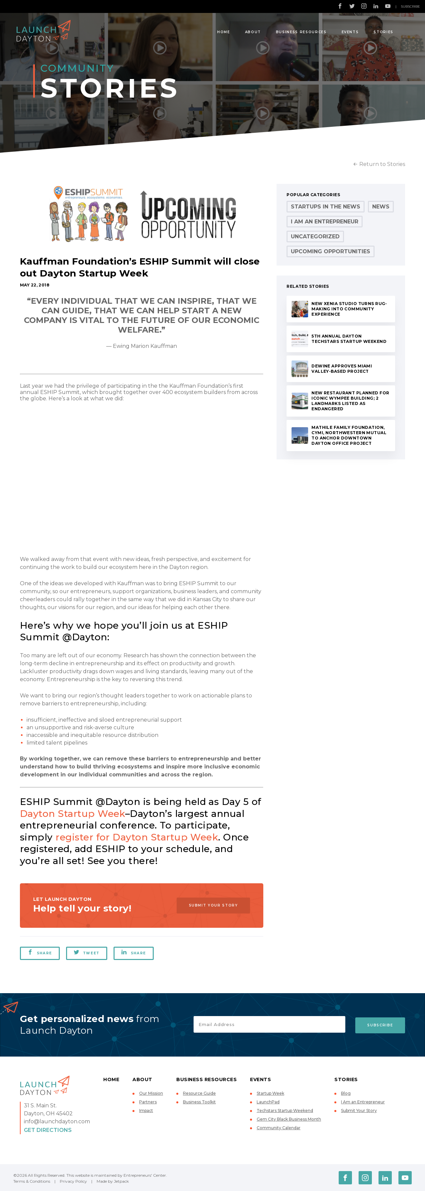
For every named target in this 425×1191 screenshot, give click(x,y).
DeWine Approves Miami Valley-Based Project (341, 368)
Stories (383, 32)
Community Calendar (278, 1127)
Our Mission (151, 1093)
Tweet (87, 952)
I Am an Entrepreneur (324, 221)
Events (350, 32)
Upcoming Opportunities (330, 251)
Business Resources (301, 32)
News (380, 206)
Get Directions (48, 1130)
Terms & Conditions (31, 1181)
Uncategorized (315, 236)
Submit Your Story (212, 905)
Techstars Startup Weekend (285, 1110)
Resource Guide (199, 1093)
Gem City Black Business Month (289, 1119)
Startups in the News (325, 206)
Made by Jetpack (113, 1181)
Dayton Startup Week (72, 813)
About (253, 32)
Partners (148, 1101)
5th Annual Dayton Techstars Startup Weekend (348, 339)
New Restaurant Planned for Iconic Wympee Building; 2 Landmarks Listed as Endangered (350, 400)
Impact (146, 1110)
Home (223, 32)
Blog (346, 1093)
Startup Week (270, 1093)
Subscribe (410, 6)
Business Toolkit (199, 1101)
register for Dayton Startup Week (136, 837)
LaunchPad (268, 1101)
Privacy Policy (73, 1181)
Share (40, 952)
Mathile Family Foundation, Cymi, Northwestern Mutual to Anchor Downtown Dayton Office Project (348, 435)
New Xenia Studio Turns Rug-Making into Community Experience (349, 309)
